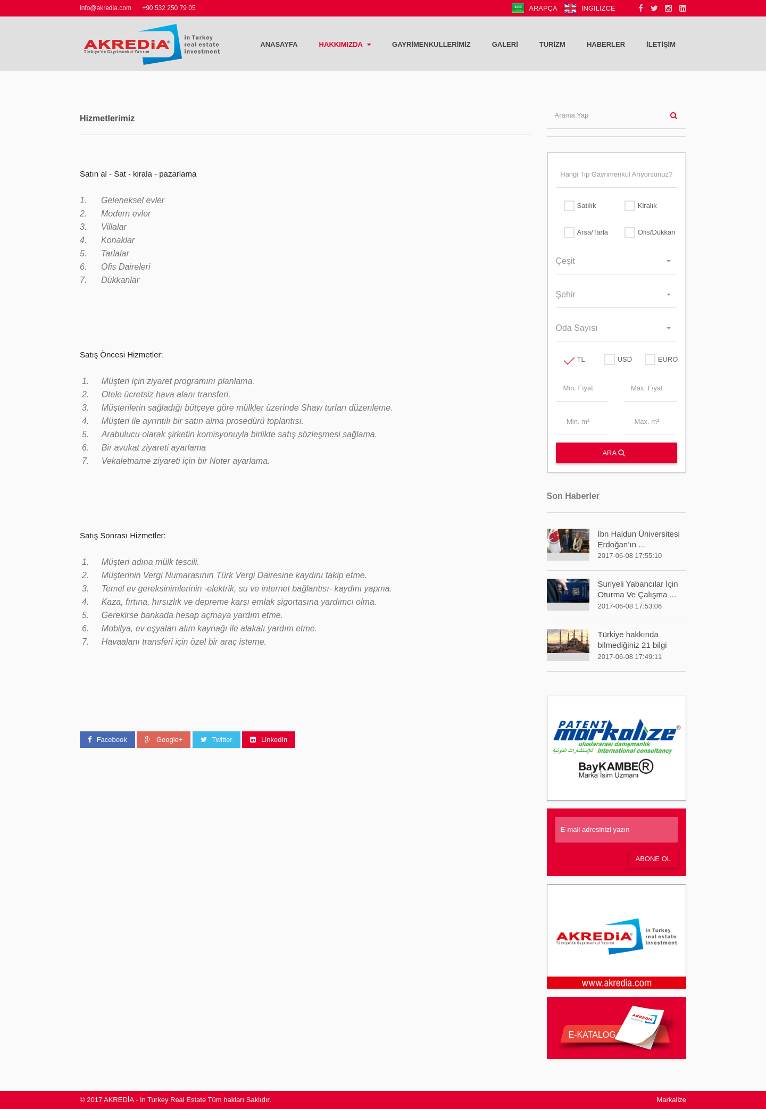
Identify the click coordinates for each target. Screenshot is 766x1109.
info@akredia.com (105, 8)
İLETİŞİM (661, 44)
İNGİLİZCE (589, 8)
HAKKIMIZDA (345, 44)
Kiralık (641, 206)
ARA (613, 453)
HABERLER (606, 44)
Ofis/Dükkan (647, 232)
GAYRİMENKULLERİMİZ (431, 44)
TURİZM (552, 44)
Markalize (671, 1100)
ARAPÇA (534, 8)
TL (574, 359)
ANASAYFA (278, 44)
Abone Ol (653, 859)
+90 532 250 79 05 (168, 8)
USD (616, 359)
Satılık (580, 206)
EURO (657, 359)
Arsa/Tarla (586, 232)
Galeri (505, 44)
